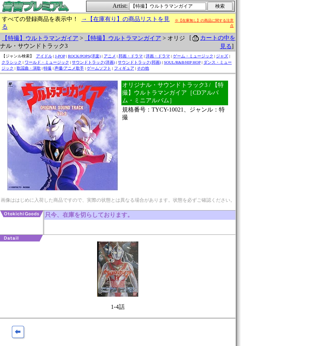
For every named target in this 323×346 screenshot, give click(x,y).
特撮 (47, 68)
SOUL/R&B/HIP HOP (182, 62)
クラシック (11, 62)
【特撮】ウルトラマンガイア (40, 38)
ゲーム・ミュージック (193, 56)
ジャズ (222, 56)
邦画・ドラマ (130, 56)
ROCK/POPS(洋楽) (84, 56)
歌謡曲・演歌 (29, 68)
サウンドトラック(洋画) (93, 62)
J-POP (60, 56)
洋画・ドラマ (158, 56)
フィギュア (124, 68)
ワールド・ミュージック (47, 62)
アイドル (44, 56)
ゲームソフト (99, 68)
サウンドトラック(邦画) (139, 62)
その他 (143, 68)
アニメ (110, 56)
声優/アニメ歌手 (69, 68)
